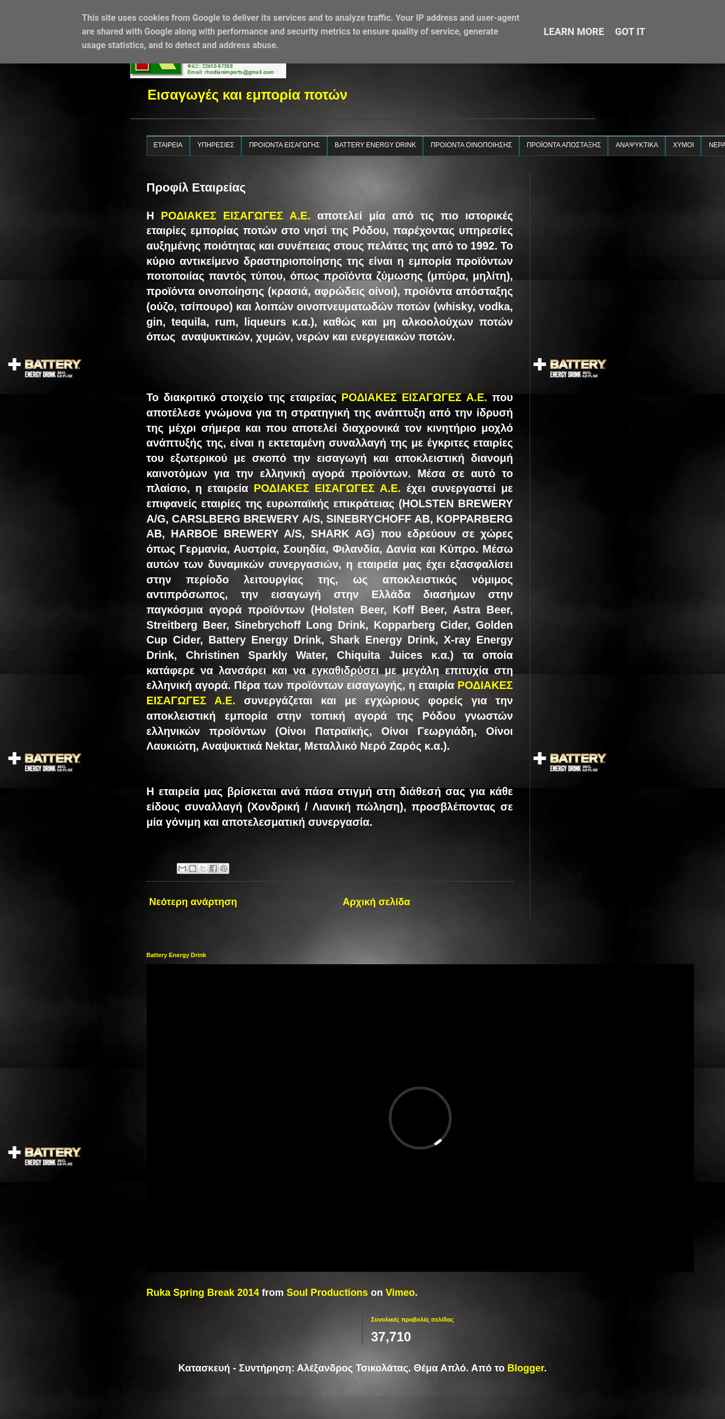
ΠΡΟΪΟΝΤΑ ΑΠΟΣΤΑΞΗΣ (564, 145)
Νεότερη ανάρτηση (193, 901)
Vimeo (400, 1292)
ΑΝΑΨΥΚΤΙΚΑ (637, 145)
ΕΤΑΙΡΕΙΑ (168, 145)
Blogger (525, 1368)
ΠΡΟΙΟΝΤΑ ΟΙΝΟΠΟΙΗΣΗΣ (471, 145)
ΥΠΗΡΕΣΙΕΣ (216, 145)
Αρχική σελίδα (376, 901)
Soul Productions (327, 1292)
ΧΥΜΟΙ (683, 145)
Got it (630, 31)
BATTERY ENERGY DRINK (375, 145)
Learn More (574, 31)
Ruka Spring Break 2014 (203, 1292)
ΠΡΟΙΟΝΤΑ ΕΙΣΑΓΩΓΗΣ (284, 145)
